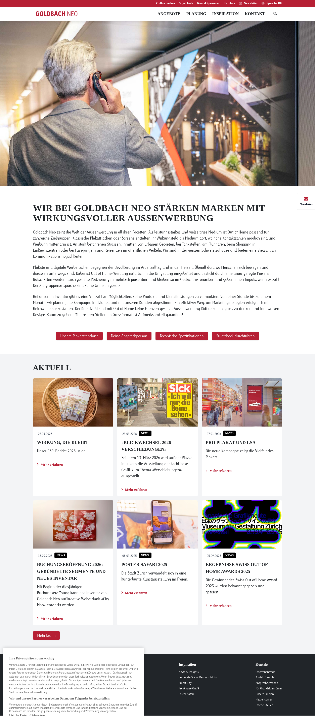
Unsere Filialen (265, 694)
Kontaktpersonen (208, 3)
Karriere (229, 3)
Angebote (169, 13)
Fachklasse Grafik (189, 688)
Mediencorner (264, 699)
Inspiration (225, 13)
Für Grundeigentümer (269, 688)
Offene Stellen (264, 705)
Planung (196, 13)
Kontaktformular (265, 677)
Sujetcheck (186, 3)
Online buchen (165, 3)
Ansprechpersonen (267, 683)
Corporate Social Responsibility (198, 677)
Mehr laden (46, 635)
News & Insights (189, 672)
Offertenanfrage (265, 672)
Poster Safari (186, 694)
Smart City (185, 683)
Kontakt (255, 13)
